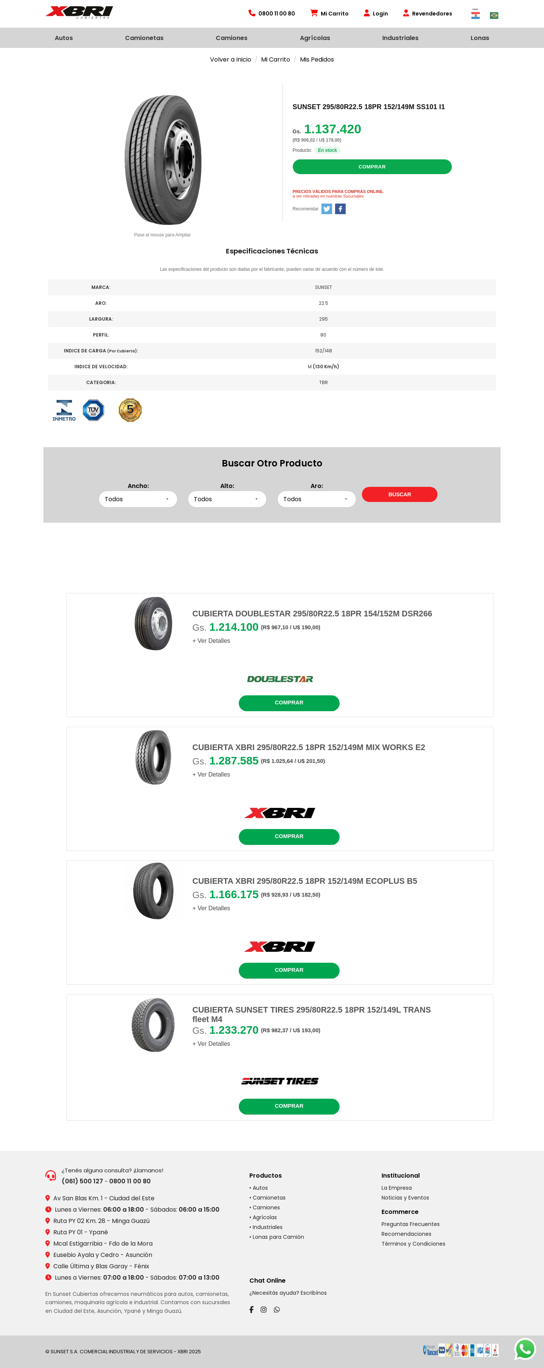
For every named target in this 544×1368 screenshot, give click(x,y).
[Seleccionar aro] (316, 499)
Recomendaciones (406, 1234)
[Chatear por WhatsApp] (525, 1349)
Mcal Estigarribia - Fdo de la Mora (103, 1243)
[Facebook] (251, 1310)
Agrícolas (315, 38)
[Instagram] (264, 1310)
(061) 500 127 (82, 1181)
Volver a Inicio (230, 59)
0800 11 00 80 (130, 1181)
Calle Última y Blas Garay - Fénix (101, 1266)
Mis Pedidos (317, 59)
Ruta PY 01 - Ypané (80, 1232)
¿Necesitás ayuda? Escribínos (288, 1293)
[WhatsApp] (277, 1310)
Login (376, 13)
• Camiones (264, 1207)
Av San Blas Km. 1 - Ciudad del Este (104, 1198)
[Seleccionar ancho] (138, 499)
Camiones (231, 38)
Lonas (480, 38)
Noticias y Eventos (405, 1197)
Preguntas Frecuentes (411, 1224)
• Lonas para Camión (276, 1237)
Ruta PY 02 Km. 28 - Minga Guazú (101, 1221)
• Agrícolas (263, 1217)
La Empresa (397, 1188)
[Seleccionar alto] (227, 499)
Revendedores (427, 13)
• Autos (258, 1188)
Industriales (400, 38)
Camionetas (144, 38)
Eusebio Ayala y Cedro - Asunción (102, 1255)
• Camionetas (267, 1197)
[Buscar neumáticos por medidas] (399, 494)
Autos (64, 38)
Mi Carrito (329, 13)
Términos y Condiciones (413, 1244)
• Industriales (266, 1227)
